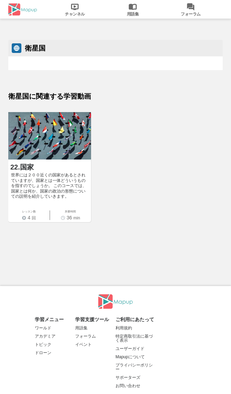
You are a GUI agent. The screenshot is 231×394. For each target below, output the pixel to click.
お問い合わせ (128, 385)
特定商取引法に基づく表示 (134, 338)
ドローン (43, 352)
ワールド (43, 328)
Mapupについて (130, 356)
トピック (43, 344)
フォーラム (85, 336)
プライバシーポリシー (134, 367)
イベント (83, 344)
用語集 (81, 328)
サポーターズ (128, 377)
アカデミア (45, 336)
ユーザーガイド (130, 348)
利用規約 (124, 328)
